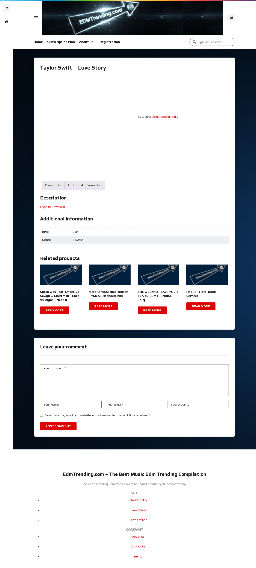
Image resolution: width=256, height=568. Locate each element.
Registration (110, 42)
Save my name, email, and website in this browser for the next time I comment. (98, 415)
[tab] (54, 185)
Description (54, 185)
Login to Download (52, 206)
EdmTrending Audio (165, 116)
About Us (86, 42)
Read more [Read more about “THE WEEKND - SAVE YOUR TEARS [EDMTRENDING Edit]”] (152, 310)
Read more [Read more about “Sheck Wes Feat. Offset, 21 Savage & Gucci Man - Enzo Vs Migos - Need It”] (55, 310)
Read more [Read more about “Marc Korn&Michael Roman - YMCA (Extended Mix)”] (103, 306)
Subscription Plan (61, 42)
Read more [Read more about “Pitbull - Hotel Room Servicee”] (201, 306)
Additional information (85, 185)
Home (38, 42)
